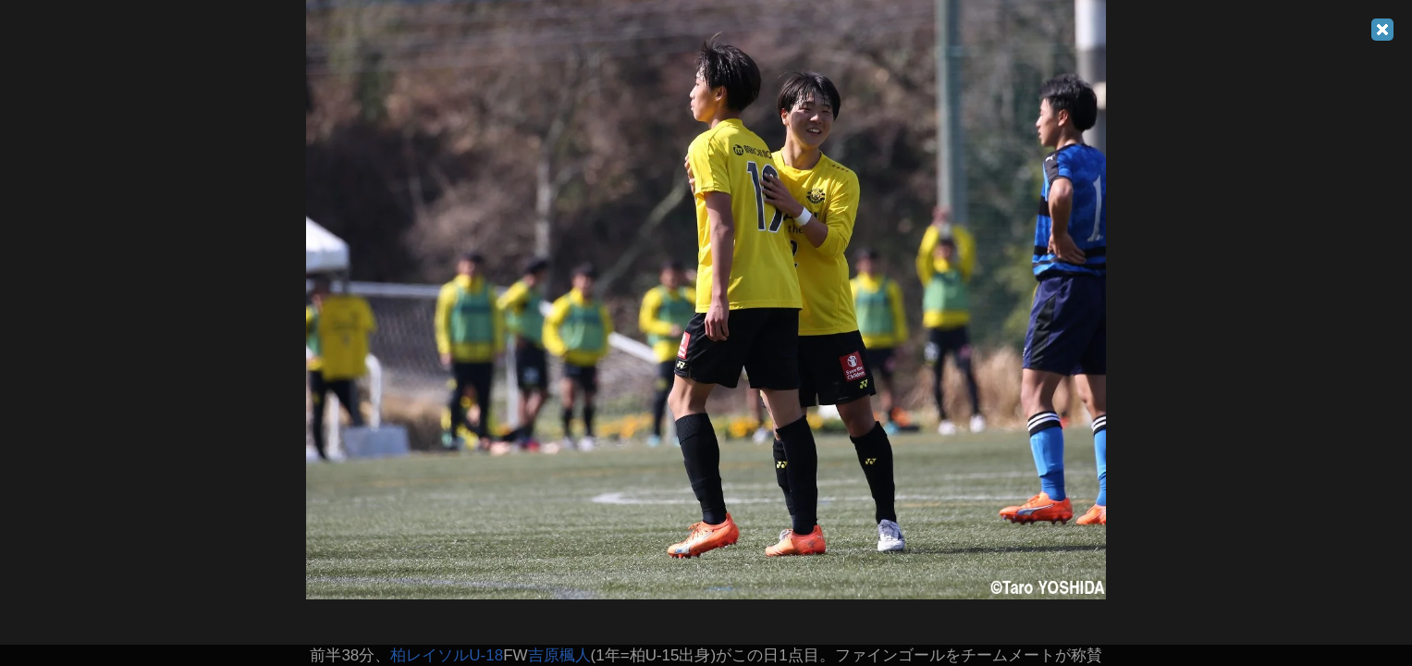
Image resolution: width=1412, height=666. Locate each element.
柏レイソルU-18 (446, 655)
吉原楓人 (559, 655)
